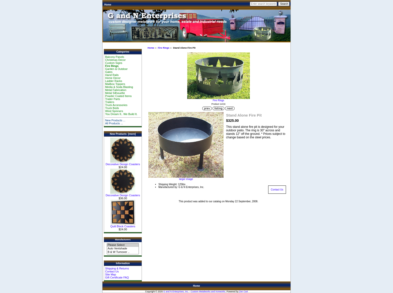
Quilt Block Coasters (122, 225)
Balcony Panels (114, 56)
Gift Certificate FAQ (117, 277)
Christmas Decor (115, 59)
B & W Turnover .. (122, 252)
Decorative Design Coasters (123, 163)
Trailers (109, 102)
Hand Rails (112, 74)
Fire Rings (163, 47)
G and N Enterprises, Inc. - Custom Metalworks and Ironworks (194, 291)
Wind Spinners (114, 111)
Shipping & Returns (117, 268)
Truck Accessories (116, 105)
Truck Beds (112, 108)
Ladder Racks (113, 80)
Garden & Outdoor (116, 68)
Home (107, 4)
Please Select (122, 245)
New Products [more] (123, 134)
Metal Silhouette (115, 92)
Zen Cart (243, 291)
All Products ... (114, 123)
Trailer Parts (112, 99)
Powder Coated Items (118, 95)
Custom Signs (113, 62)
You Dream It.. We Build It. (121, 114)
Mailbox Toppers (115, 83)
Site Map (110, 274)
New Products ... (115, 120)
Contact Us (112, 271)
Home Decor (113, 77)
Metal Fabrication (115, 89)
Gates (108, 71)
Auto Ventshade (122, 248)
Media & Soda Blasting (119, 86)
